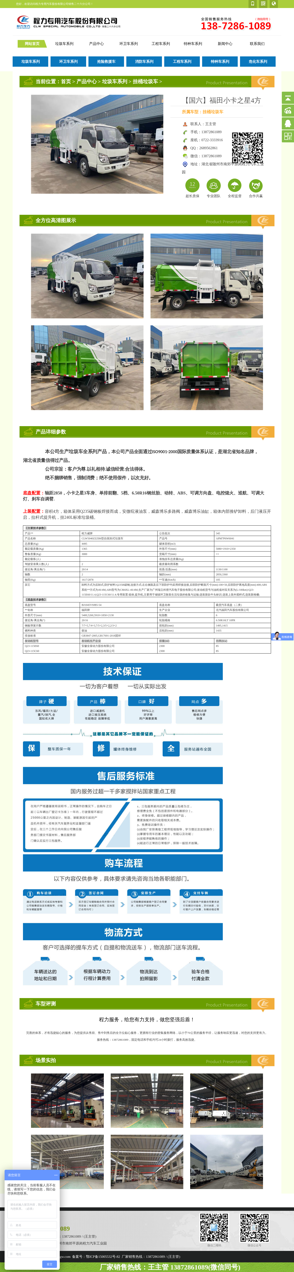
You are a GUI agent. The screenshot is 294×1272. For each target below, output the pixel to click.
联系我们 (257, 44)
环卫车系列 (128, 44)
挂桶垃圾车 (145, 81)
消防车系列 (144, 61)
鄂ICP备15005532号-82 (103, 1256)
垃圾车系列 (64, 44)
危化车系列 (258, 61)
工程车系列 (161, 44)
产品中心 (96, 44)
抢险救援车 (106, 61)
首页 (66, 81)
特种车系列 (193, 44)
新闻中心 (225, 44)
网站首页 (32, 44)
